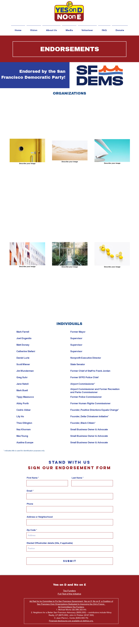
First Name (32, 478)
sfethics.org (88, 621)
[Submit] (69, 561)
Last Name (77, 478)
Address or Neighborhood (40, 517)
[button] (51, 29)
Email (29, 491)
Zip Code (31, 530)
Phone (30, 504)
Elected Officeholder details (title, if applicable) (50, 543)
